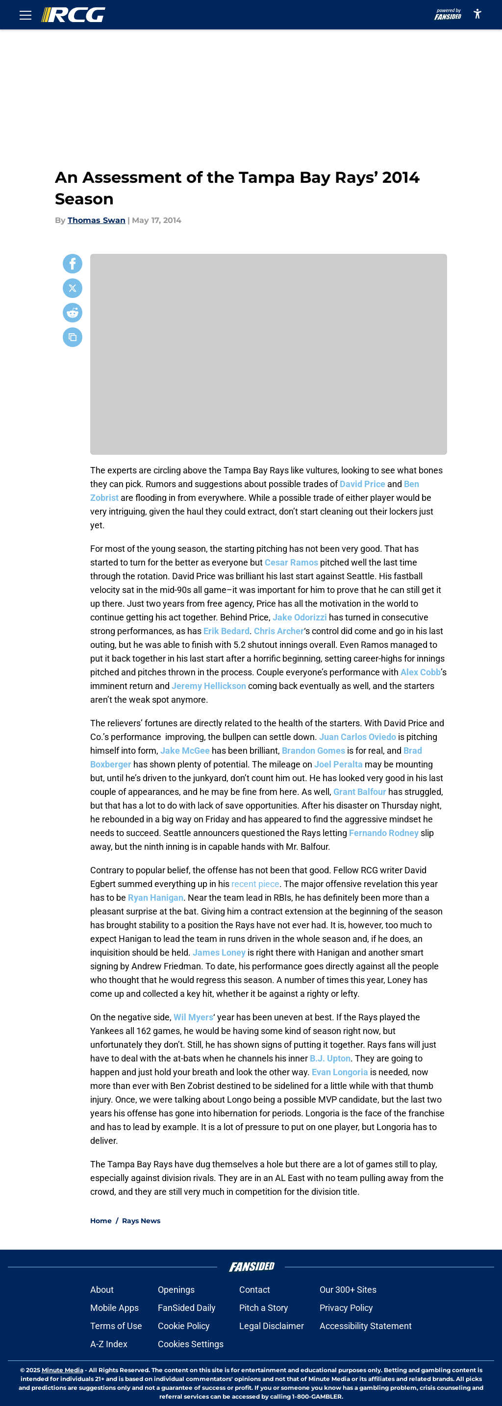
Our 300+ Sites (348, 1289)
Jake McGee (185, 750)
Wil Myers (193, 1017)
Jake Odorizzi (300, 617)
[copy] (72, 337)
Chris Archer (279, 631)
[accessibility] (477, 13)
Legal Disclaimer (271, 1326)
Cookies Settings (191, 1344)
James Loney (219, 952)
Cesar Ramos (291, 562)
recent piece (255, 884)
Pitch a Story (263, 1308)
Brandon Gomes (313, 750)
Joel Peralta (338, 764)
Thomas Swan (97, 220)
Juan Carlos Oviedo (357, 737)
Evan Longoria (340, 1072)
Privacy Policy (346, 1308)
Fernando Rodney (384, 833)
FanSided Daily (187, 1308)
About (102, 1289)
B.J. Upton (330, 1058)
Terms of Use (116, 1326)
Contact (254, 1289)
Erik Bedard (226, 631)
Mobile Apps (114, 1308)
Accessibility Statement (366, 1326)
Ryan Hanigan (155, 897)
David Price (362, 484)
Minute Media (62, 1370)
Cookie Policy (184, 1326)
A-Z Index (108, 1344)
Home (101, 1220)
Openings (176, 1289)
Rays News (141, 1220)
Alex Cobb (421, 672)
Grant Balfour (359, 792)
